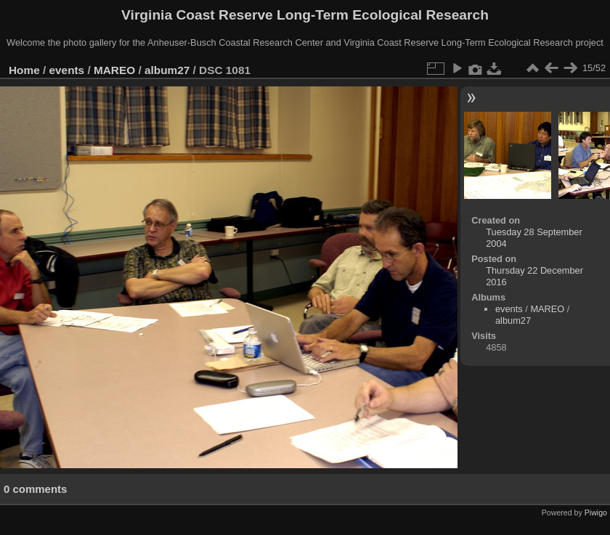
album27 (167, 70)
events (67, 70)
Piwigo (596, 512)
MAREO (114, 70)
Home (24, 70)
